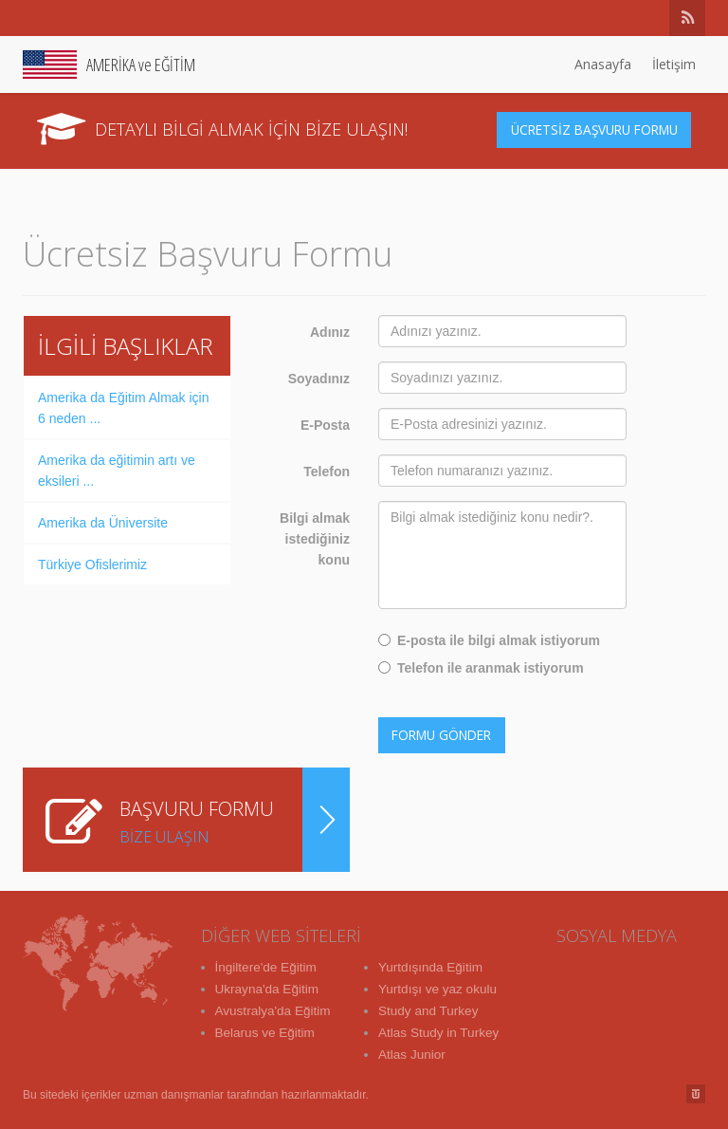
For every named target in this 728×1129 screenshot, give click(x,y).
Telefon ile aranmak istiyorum (481, 668)
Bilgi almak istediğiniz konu (315, 538)
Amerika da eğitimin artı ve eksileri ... (116, 471)
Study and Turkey (430, 1009)
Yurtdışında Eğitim (432, 967)
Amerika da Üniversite (103, 522)
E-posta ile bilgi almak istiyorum (489, 640)
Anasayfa (602, 64)
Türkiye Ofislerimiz (92, 564)
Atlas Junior (412, 1051)
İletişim (674, 64)
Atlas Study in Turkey (440, 1030)
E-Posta (325, 425)
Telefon (326, 471)
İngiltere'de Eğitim (267, 967)
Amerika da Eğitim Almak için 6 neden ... (123, 408)
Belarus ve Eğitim (266, 1030)
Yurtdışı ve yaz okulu (439, 988)
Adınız (330, 332)
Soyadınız (319, 378)
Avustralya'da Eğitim (275, 1009)
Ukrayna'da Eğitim (268, 988)
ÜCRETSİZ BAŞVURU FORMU (596, 129)
